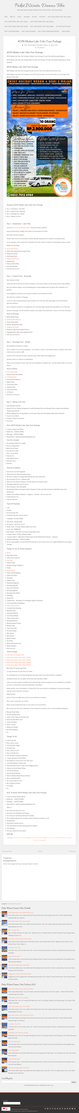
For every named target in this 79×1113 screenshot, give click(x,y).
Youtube (34, 17)
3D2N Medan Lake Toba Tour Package (18, 998)
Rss (75, 1109)
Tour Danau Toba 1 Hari (14, 947)
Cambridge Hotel (11, 377)
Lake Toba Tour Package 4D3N (39, 840)
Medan (9, 553)
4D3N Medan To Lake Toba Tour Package (51, 837)
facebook (44, 1109)
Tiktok (19, 17)
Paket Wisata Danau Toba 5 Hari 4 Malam (16, 26)
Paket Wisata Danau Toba (39, 5)
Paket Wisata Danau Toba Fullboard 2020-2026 (20, 912)
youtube (65, 1109)
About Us (12, 17)
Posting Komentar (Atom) (14, 904)
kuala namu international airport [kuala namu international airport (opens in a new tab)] (21, 227)
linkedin (54, 1109)
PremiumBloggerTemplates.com (32, 1111)
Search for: (5, 1100)
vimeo (67, 1109)
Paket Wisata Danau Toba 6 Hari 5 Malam (42, 26)
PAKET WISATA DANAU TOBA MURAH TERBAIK (36, 45)
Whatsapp (42, 17)
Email (72, 1109)
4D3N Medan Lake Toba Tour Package (39, 41)
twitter (47, 1109)
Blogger (52, 1085)
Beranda (40, 851)
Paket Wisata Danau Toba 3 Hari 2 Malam (16, 21)
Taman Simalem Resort (14, 956)
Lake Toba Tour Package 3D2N (15, 655)
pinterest (59, 1109)
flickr (49, 1109)
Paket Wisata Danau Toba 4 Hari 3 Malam (41, 21)
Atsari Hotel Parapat (12, 248)
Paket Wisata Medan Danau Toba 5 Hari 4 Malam (21, 989)
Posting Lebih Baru (7, 851)
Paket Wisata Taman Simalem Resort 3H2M (19, 939)
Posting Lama (72, 851)
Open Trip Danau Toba (13, 930)
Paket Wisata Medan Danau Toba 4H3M (18, 965)
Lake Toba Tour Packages (63, 26)
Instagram (27, 17)
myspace (57, 1109)
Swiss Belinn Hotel (12, 372)
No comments (41, 47)
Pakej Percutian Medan (29, 31)
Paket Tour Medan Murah (11, 31)
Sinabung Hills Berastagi (14, 319)
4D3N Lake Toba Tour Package (18, 837)
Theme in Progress (10, 1111)
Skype (70, 1109)
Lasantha (23, 1111)
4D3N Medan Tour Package (66, 837)
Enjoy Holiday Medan (13, 1050)
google (52, 1109)
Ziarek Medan (66, 31)
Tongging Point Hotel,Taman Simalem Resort (19, 974)
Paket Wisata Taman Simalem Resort (48, 31)
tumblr (62, 1109)
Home (6, 17)
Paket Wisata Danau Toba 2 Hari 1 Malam (59, 17)
